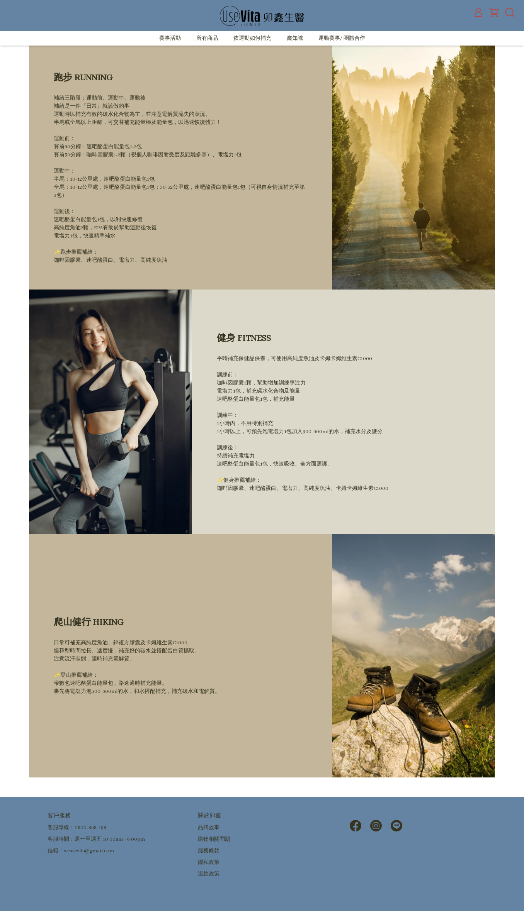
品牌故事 (208, 828)
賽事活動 (170, 38)
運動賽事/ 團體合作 (341, 38)
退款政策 (208, 874)
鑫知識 (295, 38)
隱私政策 (208, 862)
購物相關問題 (214, 839)
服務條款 (208, 851)
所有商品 (207, 38)
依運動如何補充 (252, 38)
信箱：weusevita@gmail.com (81, 851)
